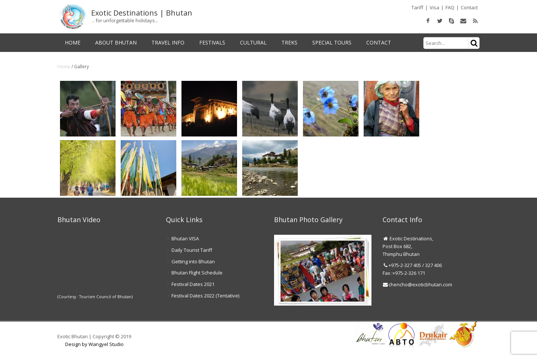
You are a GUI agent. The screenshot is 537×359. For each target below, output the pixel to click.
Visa (434, 7)
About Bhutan (116, 42)
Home (72, 42)
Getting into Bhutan (193, 261)
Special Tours (331, 42)
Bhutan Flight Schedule (197, 272)
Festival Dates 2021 (192, 284)
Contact (469, 7)
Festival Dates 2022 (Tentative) (205, 295)
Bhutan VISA (185, 238)
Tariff (417, 7)
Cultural (253, 42)
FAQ (450, 7)
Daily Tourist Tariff (191, 250)
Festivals (212, 42)
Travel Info (167, 42)
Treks (289, 42)
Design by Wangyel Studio (94, 344)
